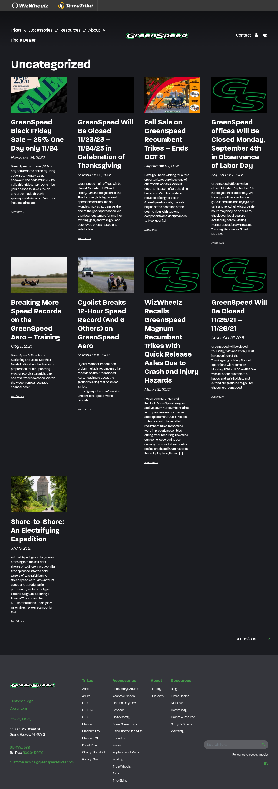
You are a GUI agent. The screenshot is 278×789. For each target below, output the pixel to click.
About (94, 30)
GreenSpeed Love (125, 724)
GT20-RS (88, 710)
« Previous (246, 639)
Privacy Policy (20, 719)
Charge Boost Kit (93, 752)
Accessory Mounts (126, 689)
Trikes (16, 30)
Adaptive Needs (124, 696)
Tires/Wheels (122, 766)
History (156, 689)
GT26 (85, 717)
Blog (174, 689)
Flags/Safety (121, 717)
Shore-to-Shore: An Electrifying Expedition (37, 531)
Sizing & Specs (181, 724)
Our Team (157, 696)
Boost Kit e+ (90, 745)
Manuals (177, 703)
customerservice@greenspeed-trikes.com (42, 762)
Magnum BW (91, 731)
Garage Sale (90, 759)
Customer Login (21, 701)
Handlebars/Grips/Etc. (128, 731)
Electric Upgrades (125, 703)
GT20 (85, 703)
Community (179, 710)
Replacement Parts (126, 752)
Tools (116, 773)
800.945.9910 (33, 753)
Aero (85, 689)
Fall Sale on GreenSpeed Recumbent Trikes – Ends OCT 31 (166, 140)
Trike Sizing (120, 780)
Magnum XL (90, 738)
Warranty (177, 731)
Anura (86, 696)
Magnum (88, 724)
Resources (70, 30)
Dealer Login (19, 708)
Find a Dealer (23, 40)
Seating (118, 759)
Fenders (118, 710)
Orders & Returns (183, 717)
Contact (243, 35)
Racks (117, 745)
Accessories (41, 30)
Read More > (17, 212)
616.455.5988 (20, 748)
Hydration (119, 738)
